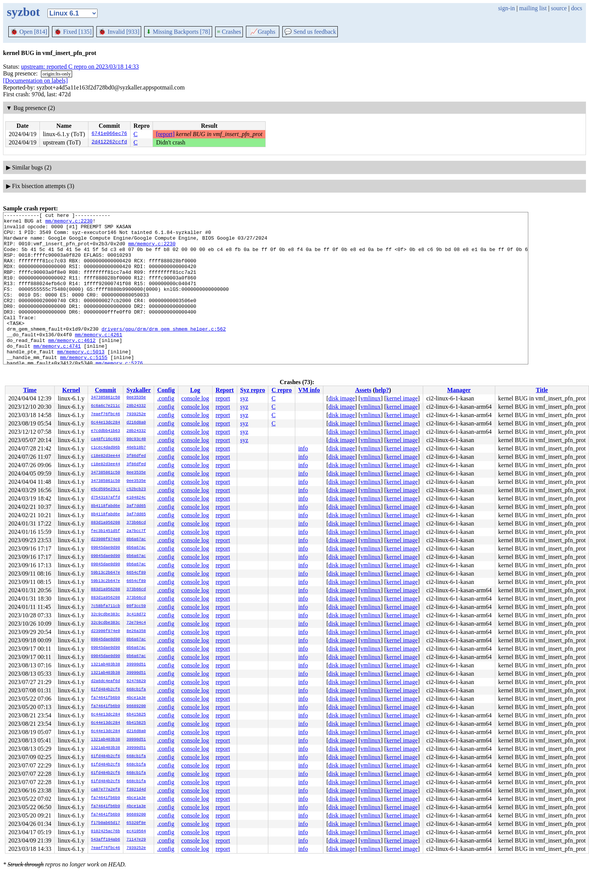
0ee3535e (136, 397)
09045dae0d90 (105, 548)
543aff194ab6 (105, 840)
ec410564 (136, 831)
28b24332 (136, 406)
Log (195, 390)
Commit (105, 390)
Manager (459, 390)
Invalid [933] (118, 31)
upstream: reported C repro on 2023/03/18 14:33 (80, 66)
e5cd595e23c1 (105, 489)
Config (166, 390)
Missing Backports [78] (178, 31)
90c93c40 (136, 439)
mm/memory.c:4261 (98, 359)
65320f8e (136, 823)
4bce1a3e (136, 698)
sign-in (506, 8)
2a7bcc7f (136, 531)
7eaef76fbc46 (105, 414)
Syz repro (252, 390)
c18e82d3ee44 (105, 456)
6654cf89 (136, 573)
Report (225, 390)
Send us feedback (310, 31)
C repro (281, 390)
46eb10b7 (136, 447)
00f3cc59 (136, 606)
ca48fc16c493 (105, 439)
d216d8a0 (136, 422)
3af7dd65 (136, 506)
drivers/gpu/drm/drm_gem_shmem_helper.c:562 (163, 352)
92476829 (136, 681)
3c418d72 (136, 614)
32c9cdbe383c (105, 614)
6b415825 (136, 714)
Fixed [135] (72, 31)
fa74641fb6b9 (105, 698)
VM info (309, 390)
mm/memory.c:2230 (69, 223)
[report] (165, 134)
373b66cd (136, 523)
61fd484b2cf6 (105, 689)
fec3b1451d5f (105, 531)
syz (244, 398)
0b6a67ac (136, 539)
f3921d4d (136, 789)
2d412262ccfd (109, 142)
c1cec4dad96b (105, 447)
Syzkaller (138, 390)
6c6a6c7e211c (105, 406)
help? (382, 390)
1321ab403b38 (105, 664)
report (223, 398)
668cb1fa (136, 689)
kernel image (402, 398)
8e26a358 (136, 631)
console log (195, 398)
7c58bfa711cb (105, 606)
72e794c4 (136, 623)
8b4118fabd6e (105, 506)
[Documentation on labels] (35, 80)
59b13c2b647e (105, 573)
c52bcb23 (136, 489)
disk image (341, 398)
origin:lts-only (57, 74)
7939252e (136, 414)
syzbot (23, 12)
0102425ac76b (105, 831)
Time (29, 390)
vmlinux (371, 398)
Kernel (71, 390)
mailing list (532, 8)
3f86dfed (136, 456)
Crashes (229, 31)
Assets (363, 390)
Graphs (262, 31)
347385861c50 (105, 397)
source (559, 8)
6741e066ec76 (109, 134)
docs (576, 8)
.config (165, 398)
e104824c (136, 498)
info (303, 448)
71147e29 (136, 840)
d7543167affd (105, 498)
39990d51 (136, 664)
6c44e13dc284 (105, 422)
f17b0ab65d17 (105, 823)
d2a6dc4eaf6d (105, 681)
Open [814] (28, 31)
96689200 (136, 706)
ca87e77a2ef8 (105, 789)
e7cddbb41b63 (105, 431)
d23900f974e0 (105, 539)
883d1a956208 (105, 523)
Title (542, 390)
